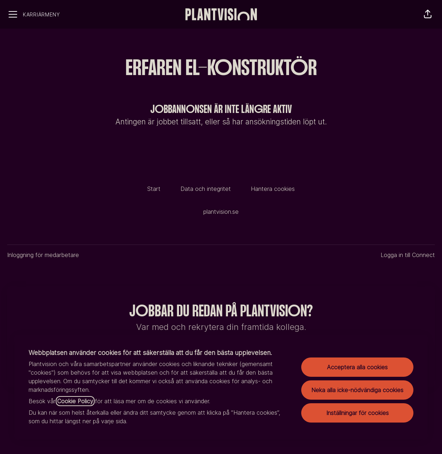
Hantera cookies (273, 188)
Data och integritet (205, 188)
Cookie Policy (75, 401)
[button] (428, 14)
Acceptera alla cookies (357, 367)
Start (153, 188)
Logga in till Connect (408, 254)
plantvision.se (221, 211)
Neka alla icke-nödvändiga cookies (357, 390)
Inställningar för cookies (357, 412)
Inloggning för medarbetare (43, 254)
